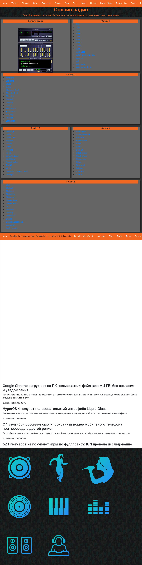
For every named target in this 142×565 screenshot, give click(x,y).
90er (78, 42)
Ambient (10, 78)
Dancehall (10, 225)
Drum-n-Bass (106, 3)
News (8, 134)
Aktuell (79, 58)
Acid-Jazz (80, 52)
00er (78, 24)
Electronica (11, 108)
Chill (8, 185)
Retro (35, 3)
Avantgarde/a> (83, 134)
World (8, 168)
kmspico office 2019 (83, 236)
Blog (111, 236)
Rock (8, 153)
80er (78, 39)
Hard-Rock (11, 111)
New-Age (10, 131)
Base (128, 236)
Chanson (80, 171)
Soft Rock (10, 159)
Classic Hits (11, 200)
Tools (119, 236)
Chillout (9, 188)
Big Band (10, 81)
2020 (78, 45)
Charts (79, 174)
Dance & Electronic (14, 222)
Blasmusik (81, 159)
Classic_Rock (12, 93)
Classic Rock (12, 203)
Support (101, 236)
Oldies (9, 143)
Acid (78, 49)
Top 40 (9, 165)
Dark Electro (11, 228)
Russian (9, 118)
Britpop (79, 168)
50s (78, 30)
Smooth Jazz (12, 156)
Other (8, 147)
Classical (10, 96)
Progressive (121, 3)
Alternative (81, 64)
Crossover (10, 216)
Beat (78, 147)
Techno (14, 3)
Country (9, 102)
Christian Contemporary (17, 171)
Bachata (80, 137)
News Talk (10, 137)
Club (67, 3)
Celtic (8, 87)
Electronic (46, 3)
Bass (75, 3)
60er (78, 33)
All (77, 61)
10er (78, 27)
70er (78, 36)
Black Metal (81, 153)
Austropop (81, 131)
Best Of (79, 150)
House (93, 3)
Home (4, 3)
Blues (8, 84)
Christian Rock (12, 90)
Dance (57, 3)
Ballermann (81, 140)
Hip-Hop (9, 114)
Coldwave (10, 209)
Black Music (81, 156)
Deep (83, 3)
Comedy (10, 99)
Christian (10, 191)
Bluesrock (80, 165)
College (9, 174)
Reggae (9, 150)
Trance (25, 3)
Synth (133, 3)
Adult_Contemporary (85, 55)
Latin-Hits (10, 121)
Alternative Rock (83, 67)
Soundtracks (11, 162)
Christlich (10, 194)
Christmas (10, 197)
